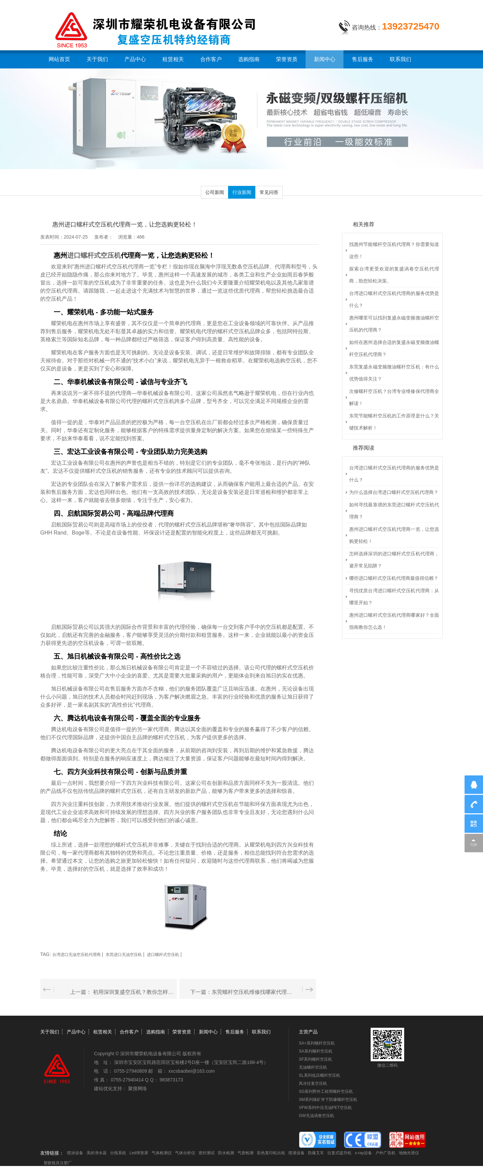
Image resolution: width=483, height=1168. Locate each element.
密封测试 (207, 1153)
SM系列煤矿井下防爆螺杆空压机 (328, 1099)
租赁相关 (173, 59)
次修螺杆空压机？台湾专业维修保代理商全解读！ (394, 397)
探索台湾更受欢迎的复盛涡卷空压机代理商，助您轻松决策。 (394, 275)
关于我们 (97, 59)
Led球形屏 (138, 1153)
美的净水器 (97, 1153)
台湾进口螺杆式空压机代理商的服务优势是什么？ (394, 299)
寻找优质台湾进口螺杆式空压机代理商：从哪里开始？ (394, 596)
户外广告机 (385, 1153)
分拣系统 (118, 1153)
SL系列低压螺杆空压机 (319, 1075)
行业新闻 (241, 192)
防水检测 (226, 1153)
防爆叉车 (316, 1153)
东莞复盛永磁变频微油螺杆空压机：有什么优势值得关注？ (394, 373)
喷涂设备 (75, 1153)
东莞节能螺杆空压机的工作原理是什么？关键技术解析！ (394, 421)
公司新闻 (214, 192)
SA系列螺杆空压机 (315, 1051)
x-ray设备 (363, 1153)
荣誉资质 (287, 59)
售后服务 (362, 59)
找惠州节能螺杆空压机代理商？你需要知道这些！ (394, 250)
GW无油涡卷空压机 (316, 1115)
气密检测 (245, 1153)
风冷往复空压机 (313, 1083)
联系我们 (400, 59)
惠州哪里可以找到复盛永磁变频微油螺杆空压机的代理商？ (394, 324)
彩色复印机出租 (271, 1153)
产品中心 (135, 59)
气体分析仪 (185, 1153)
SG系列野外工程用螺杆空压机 (326, 1091)
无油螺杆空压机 (313, 1067)
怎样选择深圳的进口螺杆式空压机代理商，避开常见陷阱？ (394, 559)
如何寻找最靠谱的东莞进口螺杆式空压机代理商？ (394, 510)
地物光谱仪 (409, 1153)
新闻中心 (324, 59)
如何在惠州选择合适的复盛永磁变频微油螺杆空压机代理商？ (394, 348)
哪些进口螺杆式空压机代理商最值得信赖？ (393, 578)
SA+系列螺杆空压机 (317, 1043)
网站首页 (59, 59)
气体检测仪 (162, 1153)
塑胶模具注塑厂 (58, 1163)
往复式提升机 (339, 1153)
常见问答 (269, 192)
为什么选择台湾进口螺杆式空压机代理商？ (393, 492)
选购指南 (249, 59)
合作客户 (211, 59)
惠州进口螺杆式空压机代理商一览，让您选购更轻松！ (394, 535)
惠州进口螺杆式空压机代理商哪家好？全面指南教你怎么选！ (394, 621)
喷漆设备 (296, 1153)
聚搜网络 (137, 1088)
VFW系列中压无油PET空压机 (325, 1107)
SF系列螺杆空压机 (315, 1059)
